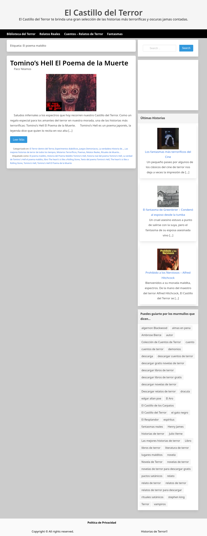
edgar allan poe (151, 398)
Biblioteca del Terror (21, 34)
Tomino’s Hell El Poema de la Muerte (69, 62)
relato (171, 476)
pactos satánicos (151, 476)
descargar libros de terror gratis (161, 377)
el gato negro (179, 412)
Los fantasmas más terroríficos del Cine (168, 154)
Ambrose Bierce (151, 335)
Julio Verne (175, 434)
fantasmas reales (152, 426)
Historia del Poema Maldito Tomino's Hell (66, 156)
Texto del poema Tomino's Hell (95, 159)
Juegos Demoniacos (88, 148)
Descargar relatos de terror (158, 391)
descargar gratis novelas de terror (162, 363)
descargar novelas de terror (158, 384)
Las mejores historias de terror (160, 441)
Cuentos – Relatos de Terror (83, 34)
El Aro (169, 398)
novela (171, 455)
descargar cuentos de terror (175, 356)
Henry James (176, 426)
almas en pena (181, 328)
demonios (174, 349)
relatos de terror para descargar (161, 490)
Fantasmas (115, 34)
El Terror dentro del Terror (42, 148)
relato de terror (151, 483)
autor (169, 335)
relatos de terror (175, 483)
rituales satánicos (152, 497)
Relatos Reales (49, 34)
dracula (185, 391)
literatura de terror (177, 448)
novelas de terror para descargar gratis (166, 469)
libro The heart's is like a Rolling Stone (62, 159)
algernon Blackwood (154, 328)
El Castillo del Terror (104, 12)
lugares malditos (151, 455)
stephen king (176, 497)
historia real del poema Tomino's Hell (104, 156)
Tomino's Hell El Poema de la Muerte (54, 163)
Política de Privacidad (102, 522)
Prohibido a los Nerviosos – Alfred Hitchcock (168, 275)
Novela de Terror (151, 462)
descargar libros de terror (157, 370)
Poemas (81, 152)
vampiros (160, 504)
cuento (190, 342)
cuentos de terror (152, 349)
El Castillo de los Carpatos (157, 405)
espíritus (168, 419)
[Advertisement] (168, 85)
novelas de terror (178, 462)
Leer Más (18, 139)
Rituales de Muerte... (110, 152)
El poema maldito (38, 156)
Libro (188, 441)
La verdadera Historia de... (111, 148)
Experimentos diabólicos (66, 148)
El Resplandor (150, 419)
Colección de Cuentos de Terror (161, 342)
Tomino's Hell (30, 163)
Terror (145, 504)
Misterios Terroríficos (67, 152)
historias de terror (152, 434)
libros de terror (150, 448)
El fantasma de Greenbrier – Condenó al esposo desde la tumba (168, 212)
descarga (147, 356)
